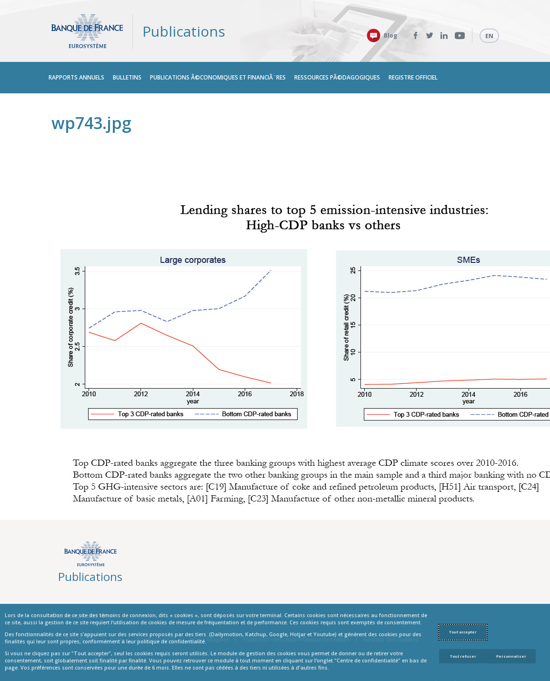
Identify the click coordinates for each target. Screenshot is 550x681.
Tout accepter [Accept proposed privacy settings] (463, 632)
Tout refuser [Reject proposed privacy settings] (463, 656)
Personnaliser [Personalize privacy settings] (511, 656)
